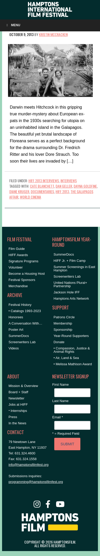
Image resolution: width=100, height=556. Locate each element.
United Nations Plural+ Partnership (70, 284)
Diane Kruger (19, 191)
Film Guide (17, 249)
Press (13, 417)
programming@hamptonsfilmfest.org (36, 482)
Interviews (68, 180)
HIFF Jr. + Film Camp (69, 261)
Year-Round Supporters (71, 336)
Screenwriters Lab (22, 342)
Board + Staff (18, 392)
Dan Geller (64, 186)
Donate (58, 342)
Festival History (20, 305)
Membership (62, 323)
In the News (17, 423)
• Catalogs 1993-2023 (25, 311)
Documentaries (42, 191)
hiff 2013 (62, 191)
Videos (14, 348)
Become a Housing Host (27, 274)
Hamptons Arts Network (71, 298)
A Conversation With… (25, 323)
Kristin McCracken (53, 34)
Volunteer (16, 267)
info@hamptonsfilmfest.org (29, 465)
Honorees (16, 317)
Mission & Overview (23, 386)
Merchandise (18, 286)
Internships (19, 411)
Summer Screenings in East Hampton (74, 268)
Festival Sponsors (22, 280)
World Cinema (30, 197)
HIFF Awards (18, 255)
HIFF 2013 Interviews (43, 180)
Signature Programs (24, 261)
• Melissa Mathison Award (72, 364)
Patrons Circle (64, 317)
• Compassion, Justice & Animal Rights (71, 350)
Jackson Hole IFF (66, 292)
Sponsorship (62, 330)
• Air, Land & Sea (66, 358)
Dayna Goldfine (85, 186)
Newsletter (16, 398)
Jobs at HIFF (18, 404)
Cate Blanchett (42, 186)
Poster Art (16, 330)
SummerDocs (19, 336)
